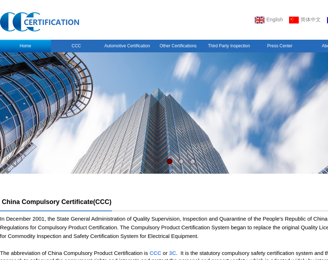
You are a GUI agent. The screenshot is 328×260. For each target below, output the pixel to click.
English (269, 20)
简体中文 (305, 20)
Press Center (279, 45)
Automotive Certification (127, 45)
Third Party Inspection (229, 45)
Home (25, 45)
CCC (76, 45)
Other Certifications (178, 45)
